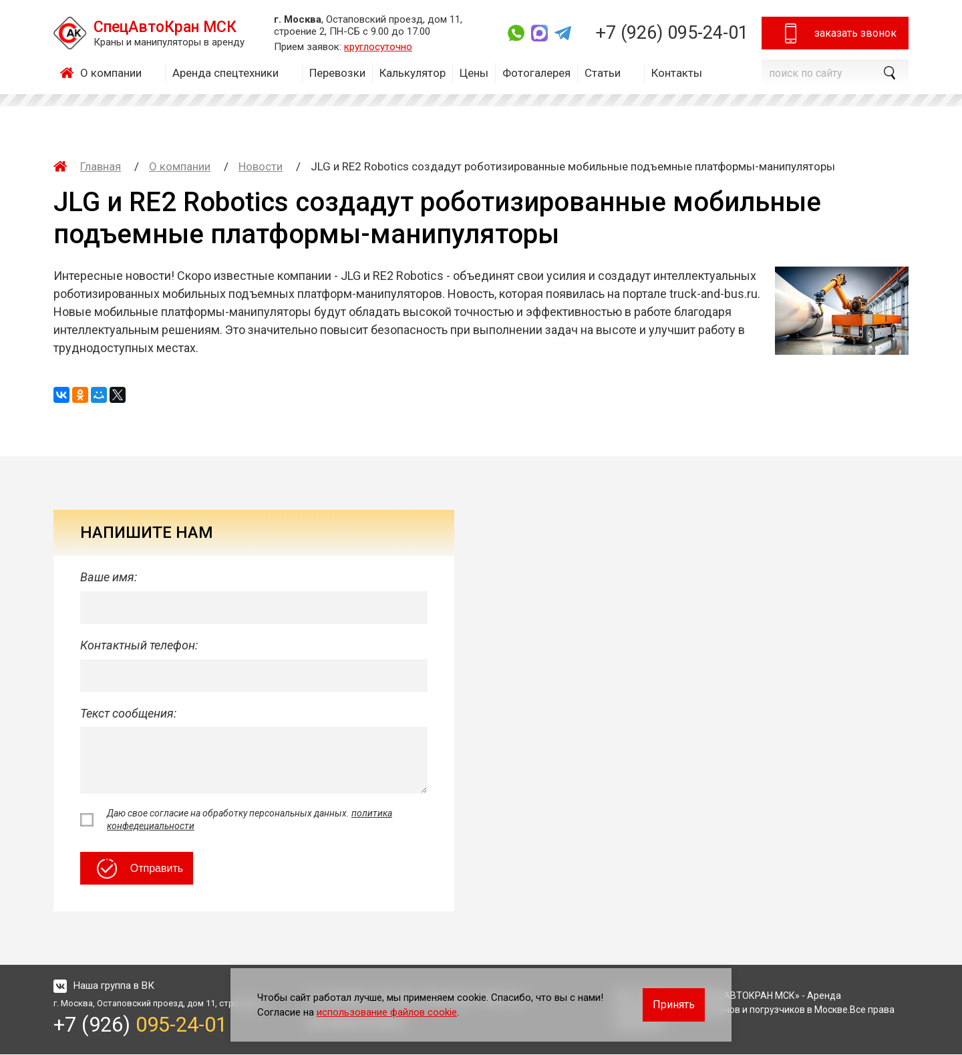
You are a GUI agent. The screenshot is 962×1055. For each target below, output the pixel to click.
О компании (111, 73)
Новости (260, 166)
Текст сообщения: (128, 714)
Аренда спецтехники (225, 73)
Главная (70, 73)
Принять (674, 1004)
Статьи (603, 73)
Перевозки (337, 73)
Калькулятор (412, 73)
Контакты (676, 73)
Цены (474, 73)
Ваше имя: (108, 577)
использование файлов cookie (387, 1012)
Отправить (140, 869)
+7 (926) (671, 32)
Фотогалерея (536, 73)
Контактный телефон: (139, 646)
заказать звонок (839, 33)
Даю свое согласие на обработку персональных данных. (249, 819)
